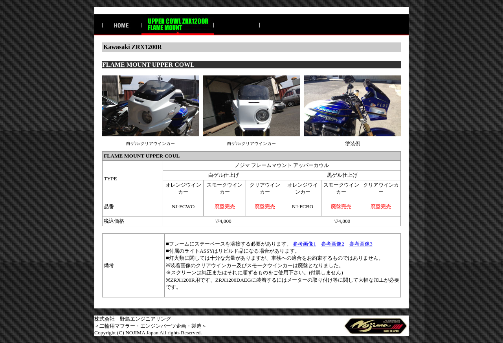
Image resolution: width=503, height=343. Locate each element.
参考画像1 (304, 244)
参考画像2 (332, 244)
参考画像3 (361, 244)
